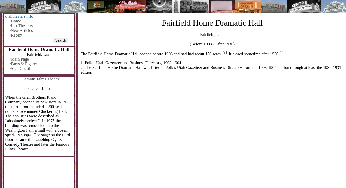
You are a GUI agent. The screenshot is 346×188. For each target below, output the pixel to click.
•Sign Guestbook (23, 68)
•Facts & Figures (23, 64)
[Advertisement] (212, 119)
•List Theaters (21, 26)
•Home (15, 21)
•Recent (15, 35)
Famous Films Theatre (41, 79)
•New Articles (21, 30)
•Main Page (19, 59)
